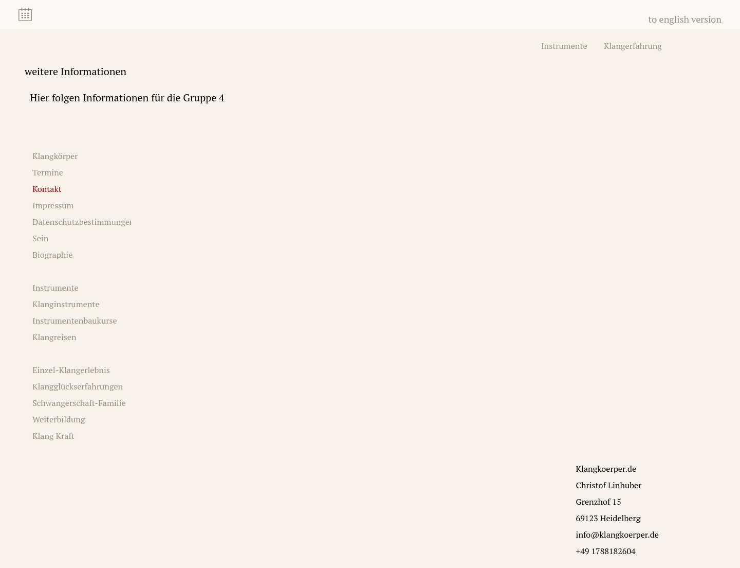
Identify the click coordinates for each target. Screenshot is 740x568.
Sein (40, 238)
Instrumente (564, 45)
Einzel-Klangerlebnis (71, 370)
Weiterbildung (58, 419)
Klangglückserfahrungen (77, 386)
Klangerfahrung (633, 45)
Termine (47, 172)
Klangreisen (54, 337)
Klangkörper (55, 156)
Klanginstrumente (66, 304)
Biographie (52, 254)
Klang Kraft (53, 435)
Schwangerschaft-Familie (79, 403)
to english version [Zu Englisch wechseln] (685, 19)
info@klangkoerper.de (617, 534)
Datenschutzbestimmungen (83, 221)
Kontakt (47, 188)
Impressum (52, 205)
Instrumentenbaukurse (74, 320)
